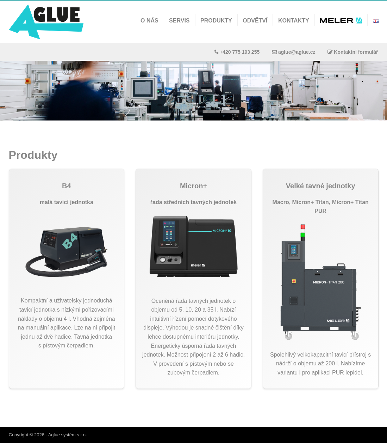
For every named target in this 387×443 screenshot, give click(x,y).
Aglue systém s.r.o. (67, 434)
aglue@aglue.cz (296, 52)
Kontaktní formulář (356, 52)
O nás (149, 21)
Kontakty (293, 21)
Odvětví (255, 21)
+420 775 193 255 (240, 52)
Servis (179, 21)
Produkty (216, 21)
